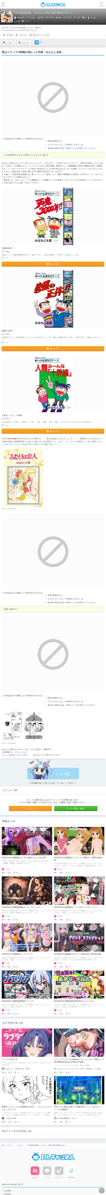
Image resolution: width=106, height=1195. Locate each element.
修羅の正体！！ (9, 331)
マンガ (26, 21)
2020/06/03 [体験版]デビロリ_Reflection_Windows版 (77, 954)
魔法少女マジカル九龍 (41, 35)
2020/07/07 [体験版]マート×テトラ (17, 954)
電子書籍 (10, 35)
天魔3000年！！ (9, 248)
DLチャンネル (53, 4)
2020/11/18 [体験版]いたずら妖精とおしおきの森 (24, 857)
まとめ (19, 1145)
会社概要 (7, 1191)
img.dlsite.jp (11, 509)
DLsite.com (23, 35)
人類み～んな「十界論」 (13, 415)
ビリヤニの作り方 (10, 1059)
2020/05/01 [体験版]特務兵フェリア (18, 1001)
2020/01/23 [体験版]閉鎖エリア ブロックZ (20, 907)
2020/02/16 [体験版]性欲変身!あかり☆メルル (74, 1001)
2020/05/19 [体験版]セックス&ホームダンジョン (75, 907)
